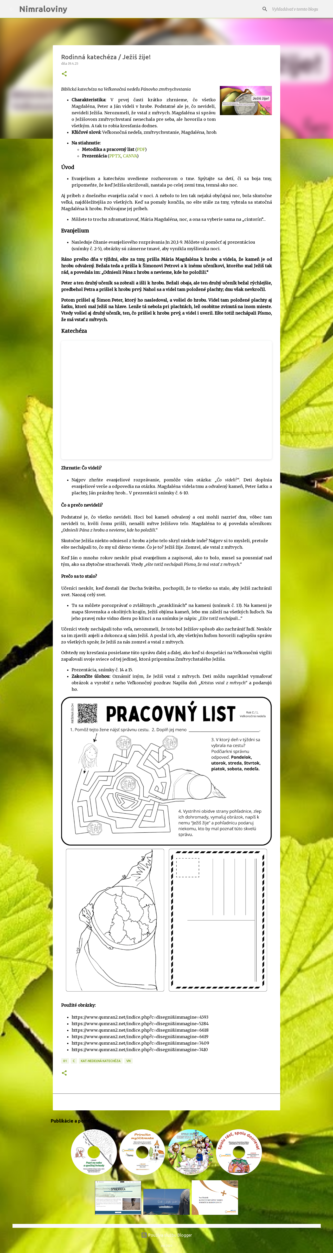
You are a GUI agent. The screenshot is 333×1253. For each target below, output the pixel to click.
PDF (141, 149)
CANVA (130, 155)
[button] (64, 74)
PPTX (115, 155)
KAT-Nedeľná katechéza (100, 1061)
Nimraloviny (43, 9)
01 (65, 1061)
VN (128, 1061)
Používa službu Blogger (166, 1235)
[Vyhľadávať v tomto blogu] (297, 9)
